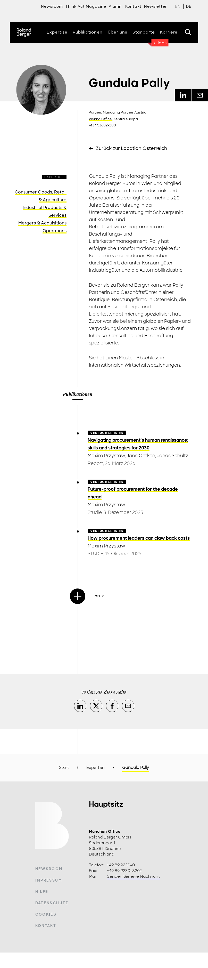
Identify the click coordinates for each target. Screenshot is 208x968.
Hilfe (41, 891)
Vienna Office (100, 119)
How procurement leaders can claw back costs (139, 538)
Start (64, 767)
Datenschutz (52, 903)
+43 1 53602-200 (102, 125)
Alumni (116, 6)
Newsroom (52, 6)
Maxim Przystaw (106, 455)
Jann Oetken (141, 455)
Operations (54, 230)
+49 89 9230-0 (121, 865)
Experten (95, 767)
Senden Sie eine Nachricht (133, 876)
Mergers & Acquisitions (42, 223)
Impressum (48, 880)
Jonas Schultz (172, 455)
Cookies (45, 914)
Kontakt (45, 925)
